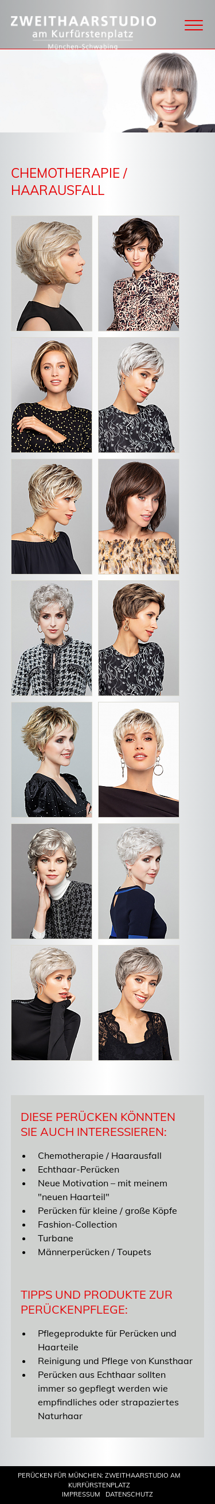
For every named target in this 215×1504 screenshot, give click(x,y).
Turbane (55, 1238)
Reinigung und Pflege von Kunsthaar (115, 1360)
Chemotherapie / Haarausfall (100, 1155)
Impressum (81, 1494)
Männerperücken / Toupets (94, 1251)
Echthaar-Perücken (78, 1169)
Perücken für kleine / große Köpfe (107, 1210)
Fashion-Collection (77, 1224)
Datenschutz (129, 1494)
